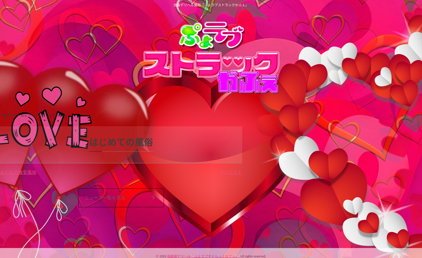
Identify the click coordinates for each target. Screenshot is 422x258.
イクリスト (230, 172)
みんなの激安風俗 (18, 172)
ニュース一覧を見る (119, 197)
